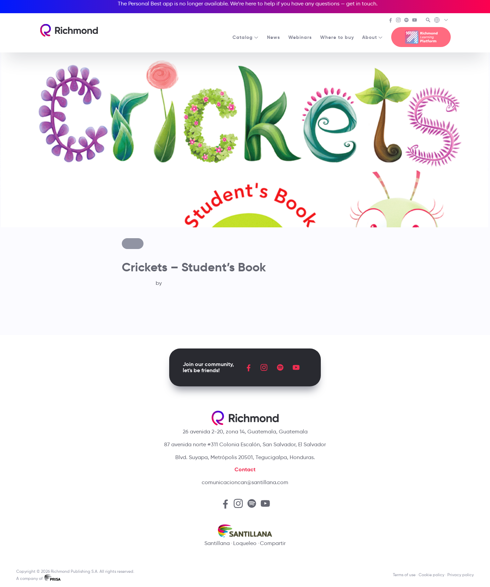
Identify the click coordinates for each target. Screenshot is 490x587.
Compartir (273, 543)
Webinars (300, 37)
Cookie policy (431, 574)
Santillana (217, 543)
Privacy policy (460, 574)
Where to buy (337, 37)
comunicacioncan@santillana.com (245, 482)
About (372, 37)
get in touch (361, 3)
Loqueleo (245, 543)
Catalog (245, 37)
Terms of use (404, 574)
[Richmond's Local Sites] (441, 20)
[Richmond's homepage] (69, 30)
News (273, 37)
